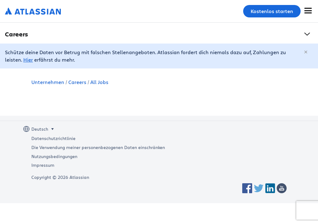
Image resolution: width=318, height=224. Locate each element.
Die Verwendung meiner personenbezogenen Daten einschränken (98, 147)
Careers (77, 82)
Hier (28, 59)
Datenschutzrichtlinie (53, 138)
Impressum (42, 165)
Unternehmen (47, 82)
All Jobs (99, 82)
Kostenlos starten (272, 11)
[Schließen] (306, 52)
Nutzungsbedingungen (54, 156)
